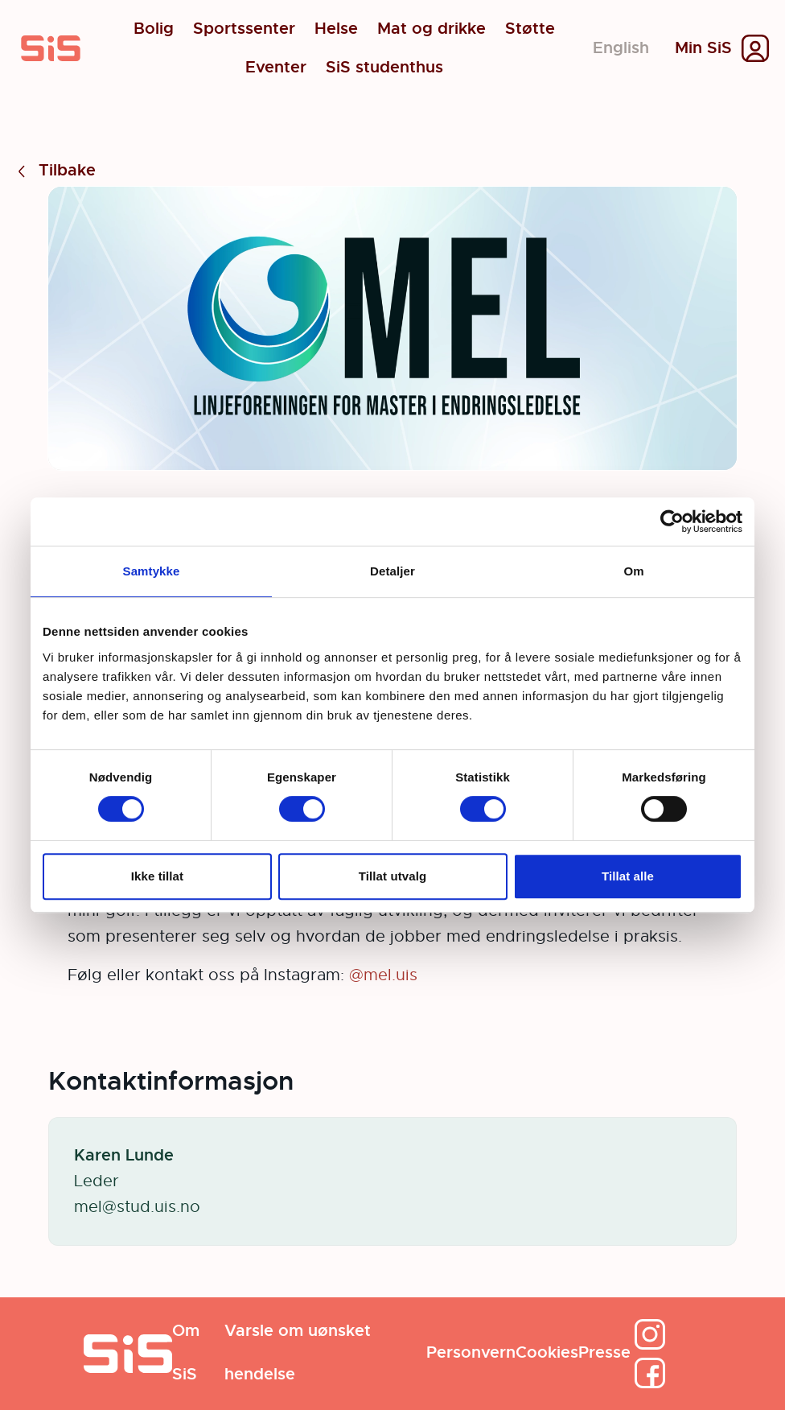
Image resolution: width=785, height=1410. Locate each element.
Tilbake (54, 171)
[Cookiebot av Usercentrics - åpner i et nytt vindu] (672, 521)
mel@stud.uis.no (137, 1207)
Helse (336, 29)
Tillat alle (628, 876)
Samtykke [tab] (151, 571)
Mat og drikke (431, 29)
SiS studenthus (384, 67)
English (621, 48)
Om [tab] (633, 571)
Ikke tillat (157, 876)
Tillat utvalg (392, 876)
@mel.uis (383, 975)
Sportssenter (244, 29)
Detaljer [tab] (392, 571)
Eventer (275, 67)
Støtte (530, 29)
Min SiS (703, 48)
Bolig (154, 29)
